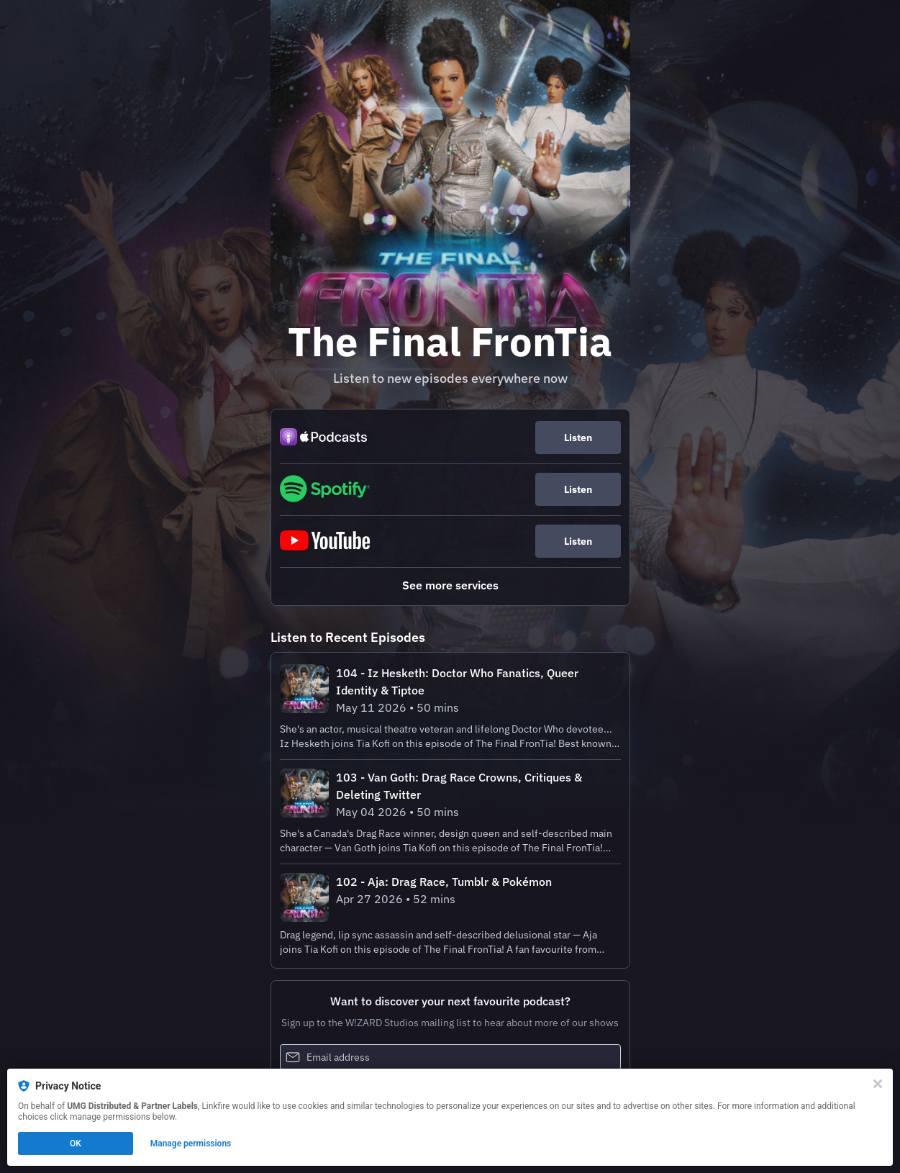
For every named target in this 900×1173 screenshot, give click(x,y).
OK (75, 1143)
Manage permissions (191, 1143)
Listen (578, 437)
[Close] (877, 1083)
